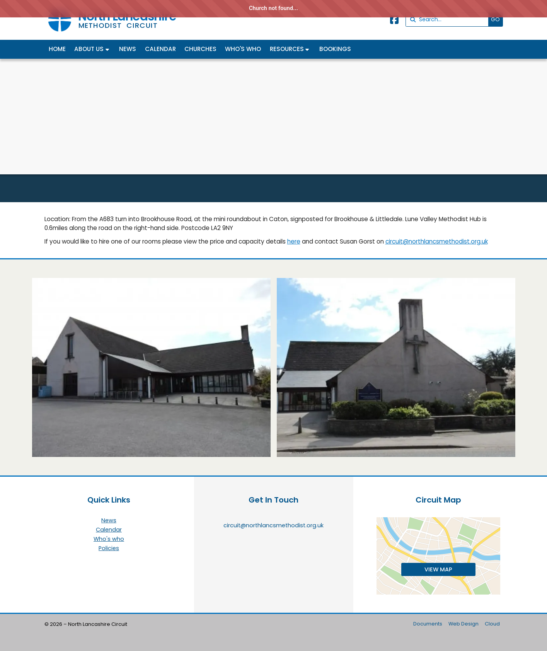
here (293, 241)
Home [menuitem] (57, 49)
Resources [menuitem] (287, 49)
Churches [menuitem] (200, 49)
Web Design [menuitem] (463, 623)
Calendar (109, 530)
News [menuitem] (127, 49)
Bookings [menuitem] (335, 49)
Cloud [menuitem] (492, 623)
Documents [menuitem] (427, 623)
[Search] (449, 19)
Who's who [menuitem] (243, 49)
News (108, 520)
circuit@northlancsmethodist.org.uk (436, 241)
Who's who (109, 539)
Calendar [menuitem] (160, 49)
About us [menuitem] (89, 49)
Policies (109, 548)
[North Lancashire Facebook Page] (394, 21)
